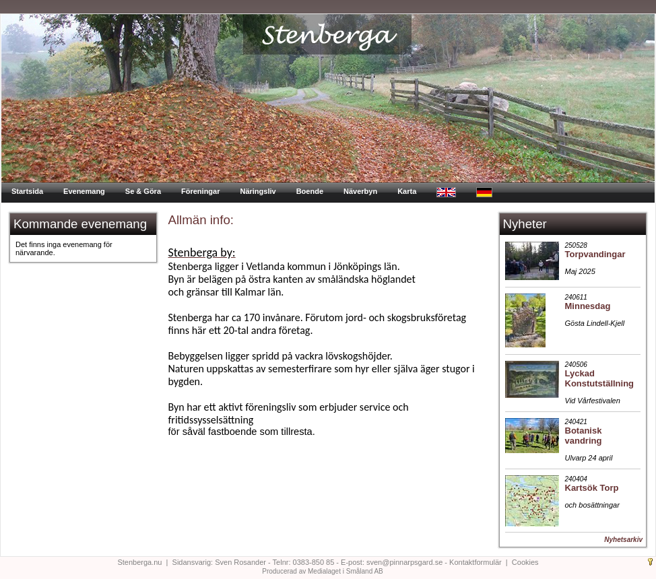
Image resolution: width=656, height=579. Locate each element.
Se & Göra (143, 191)
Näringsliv (257, 191)
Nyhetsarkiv (623, 539)
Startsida (27, 191)
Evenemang (84, 191)
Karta (406, 191)
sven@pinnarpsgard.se (404, 562)
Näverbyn (360, 191)
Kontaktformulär (475, 562)
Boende (309, 191)
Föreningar (200, 191)
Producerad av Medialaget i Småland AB (322, 571)
